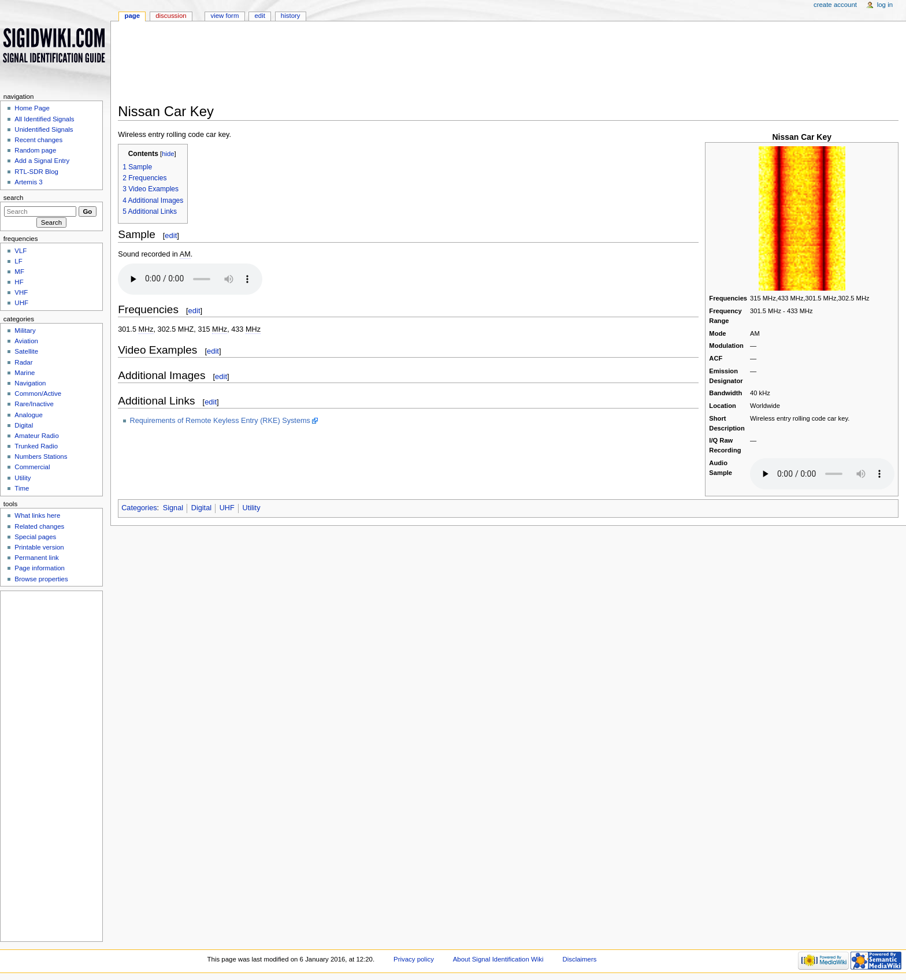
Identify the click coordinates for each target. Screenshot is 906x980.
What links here (37, 515)
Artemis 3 (28, 182)
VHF (21, 292)
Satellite (26, 351)
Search (13, 197)
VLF (20, 250)
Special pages (35, 536)
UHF (227, 508)
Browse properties (41, 579)
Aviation (26, 340)
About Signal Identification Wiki (498, 959)
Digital (201, 508)
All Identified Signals (44, 119)
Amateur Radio (36, 435)
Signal (173, 508)
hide (168, 153)
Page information (39, 568)
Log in (885, 4)
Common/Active (37, 393)
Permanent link (36, 557)
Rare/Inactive (33, 403)
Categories (139, 508)
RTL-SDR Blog (36, 171)
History (290, 15)
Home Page (31, 108)
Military (24, 330)
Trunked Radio (36, 446)
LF (18, 261)
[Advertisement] (476, 66)
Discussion (170, 15)
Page (132, 15)
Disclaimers (579, 959)
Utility (251, 508)
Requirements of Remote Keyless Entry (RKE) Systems (220, 421)
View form (224, 15)
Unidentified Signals (43, 129)
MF (19, 271)
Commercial (32, 466)
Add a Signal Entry (41, 160)
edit (171, 235)
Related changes (39, 526)
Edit (259, 15)
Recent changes (38, 139)
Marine (24, 372)
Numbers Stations (40, 456)
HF (18, 282)
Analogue (28, 414)
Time (21, 488)
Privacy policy (413, 959)
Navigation (30, 383)
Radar (23, 362)
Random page (35, 150)
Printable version (39, 547)
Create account (835, 4)
